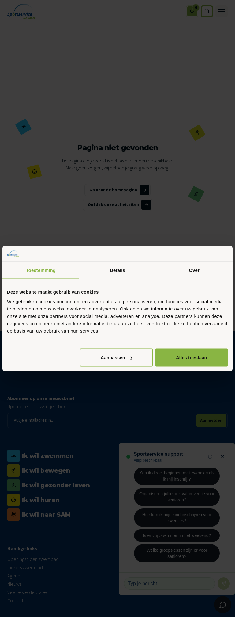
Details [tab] (117, 269)
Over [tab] (194, 269)
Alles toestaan (191, 357)
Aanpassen (116, 357)
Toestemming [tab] (41, 269)
